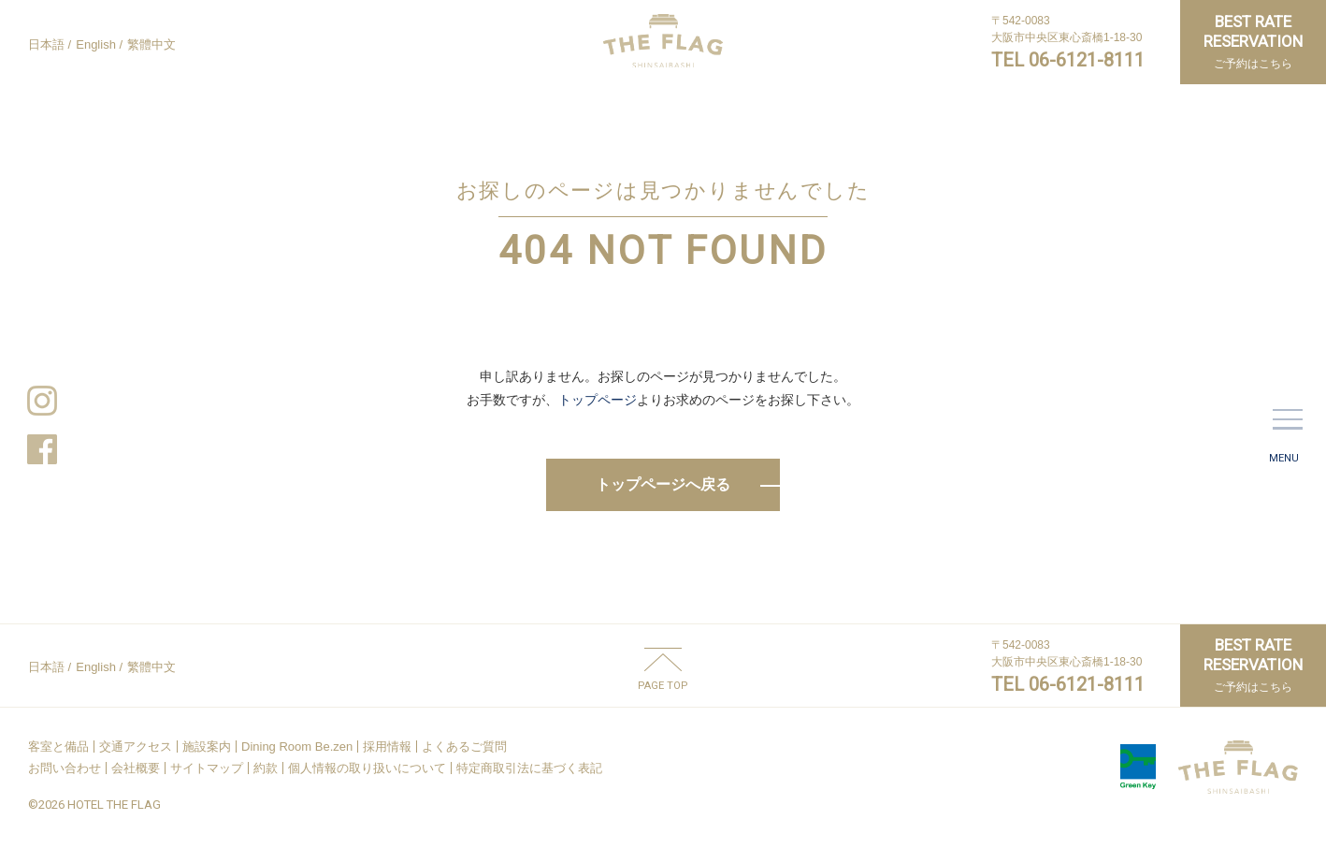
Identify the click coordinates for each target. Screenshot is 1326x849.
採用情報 (387, 746)
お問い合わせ (64, 768)
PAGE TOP (663, 685)
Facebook (42, 449)
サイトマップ (206, 768)
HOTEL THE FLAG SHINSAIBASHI (663, 40)
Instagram (42, 401)
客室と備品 (58, 746)
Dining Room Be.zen (297, 746)
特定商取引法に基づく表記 (529, 768)
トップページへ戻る (663, 484)
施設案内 (206, 746)
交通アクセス (135, 746)
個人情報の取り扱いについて (367, 768)
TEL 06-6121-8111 (1068, 60)
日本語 (46, 44)
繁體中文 (151, 44)
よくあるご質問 (464, 746)
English (96, 44)
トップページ (597, 399)
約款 (265, 768)
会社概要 (135, 768)
